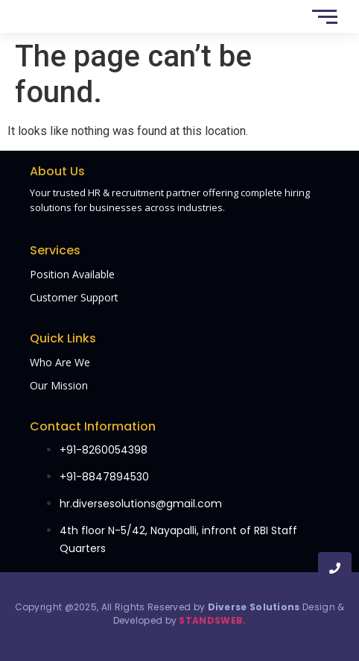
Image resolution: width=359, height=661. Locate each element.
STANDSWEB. (212, 620)
